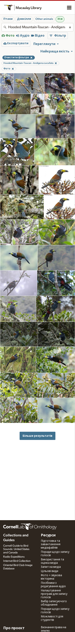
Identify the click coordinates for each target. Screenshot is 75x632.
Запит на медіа (51, 567)
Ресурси (48, 535)
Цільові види (49, 571)
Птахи (8, 19)
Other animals (44, 19)
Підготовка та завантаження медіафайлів (50, 544)
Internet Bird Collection (17, 561)
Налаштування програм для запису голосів (54, 594)
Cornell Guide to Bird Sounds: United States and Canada (16, 549)
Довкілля (24, 19)
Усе (60, 19)
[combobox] (37, 27)
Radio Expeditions (14, 556)
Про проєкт (14, 628)
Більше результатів (37, 435)
